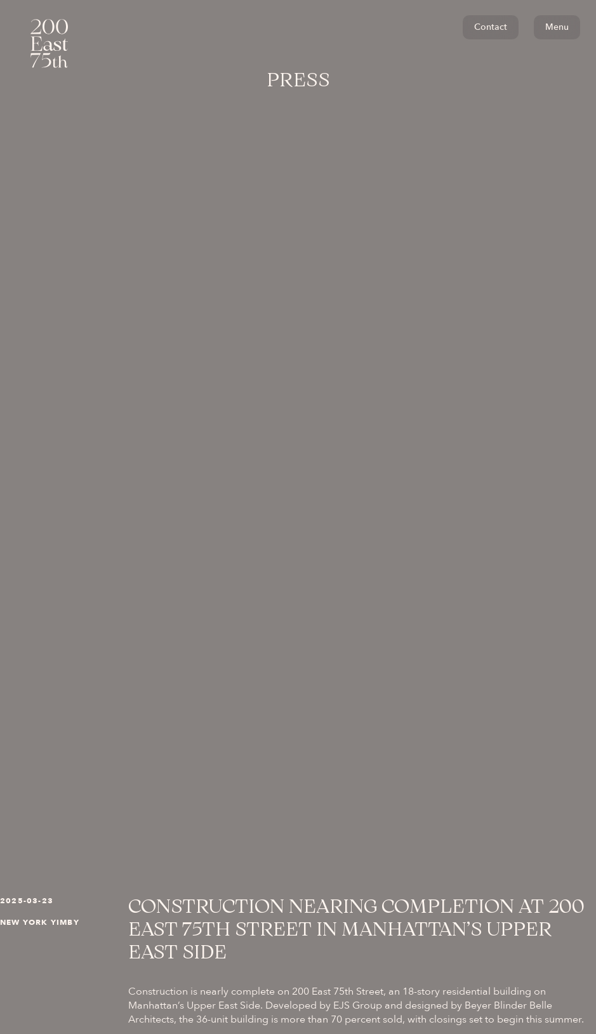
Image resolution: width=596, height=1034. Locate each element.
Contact (490, 27)
